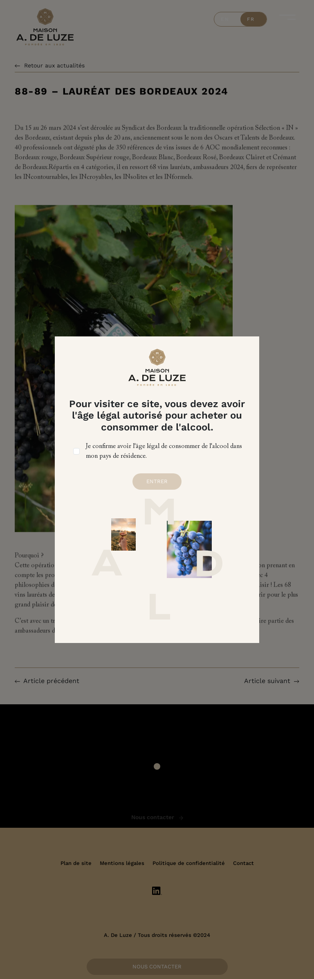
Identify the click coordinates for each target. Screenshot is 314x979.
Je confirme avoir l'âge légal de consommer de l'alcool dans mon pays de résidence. (164, 451)
